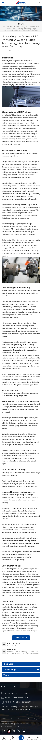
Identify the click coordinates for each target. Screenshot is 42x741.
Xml (11, 724)
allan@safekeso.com (20, 698)
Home (16, 27)
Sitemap (5, 724)
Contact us (19, 638)
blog (23, 27)
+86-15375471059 (23, 693)
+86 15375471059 (28, 702)
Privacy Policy (21, 724)
